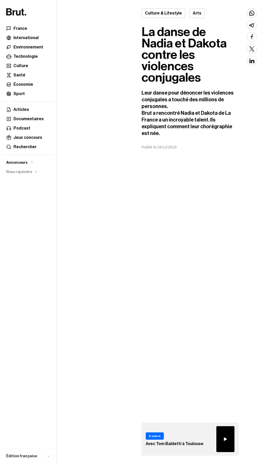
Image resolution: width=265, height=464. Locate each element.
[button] (28, 456)
